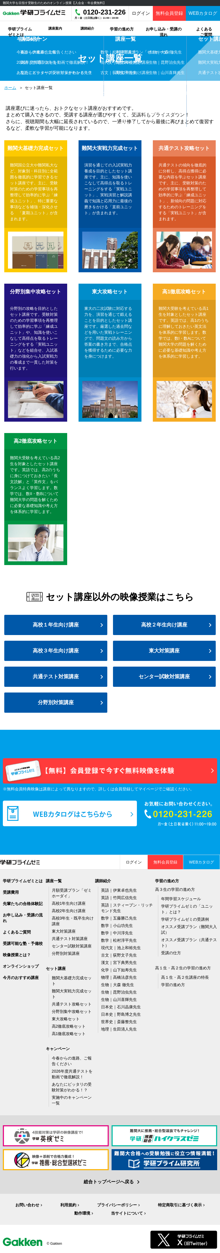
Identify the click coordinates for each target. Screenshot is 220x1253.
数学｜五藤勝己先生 (119, 918)
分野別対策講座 (56, 702)
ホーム (10, 87)
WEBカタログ (203, 13)
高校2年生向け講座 (69, 910)
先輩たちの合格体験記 (23, 903)
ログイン (141, 13)
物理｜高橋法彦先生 (119, 977)
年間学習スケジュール (181, 899)
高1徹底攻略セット (69, 1033)
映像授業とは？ (17, 955)
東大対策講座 (164, 651)
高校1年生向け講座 (69, 903)
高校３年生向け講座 (56, 651)
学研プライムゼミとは (23, 881)
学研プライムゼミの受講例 (185, 919)
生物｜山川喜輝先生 (119, 999)
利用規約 (68, 1205)
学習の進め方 (173, 984)
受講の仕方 (171, 953)
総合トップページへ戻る (109, 1181)
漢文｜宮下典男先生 (119, 962)
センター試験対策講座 (164, 676)
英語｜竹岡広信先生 (119, 897)
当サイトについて (127, 1213)
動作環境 (82, 1213)
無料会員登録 (169, 13)
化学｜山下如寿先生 (119, 970)
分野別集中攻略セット (72, 1011)
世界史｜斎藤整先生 (119, 1021)
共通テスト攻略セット (72, 1004)
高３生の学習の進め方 (175, 889)
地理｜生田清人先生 (119, 1029)
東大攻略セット (66, 1019)
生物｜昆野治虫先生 (119, 992)
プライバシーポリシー (117, 1205)
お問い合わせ (27, 1205)
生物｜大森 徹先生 (117, 984)
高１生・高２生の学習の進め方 (183, 968)
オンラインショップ (21, 966)
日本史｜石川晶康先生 (121, 1007)
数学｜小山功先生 (117, 925)
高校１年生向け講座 (56, 625)
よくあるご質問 (17, 932)
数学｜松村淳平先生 (119, 940)
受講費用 (11, 892)
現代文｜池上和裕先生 (121, 947)
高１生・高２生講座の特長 (185, 977)
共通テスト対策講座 (56, 676)
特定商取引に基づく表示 (180, 1205)
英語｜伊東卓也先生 (119, 890)
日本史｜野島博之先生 (121, 1014)
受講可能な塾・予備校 (23, 943)
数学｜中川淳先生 (117, 933)
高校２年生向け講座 (164, 625)
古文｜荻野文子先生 (119, 955)
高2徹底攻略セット (69, 1026)
